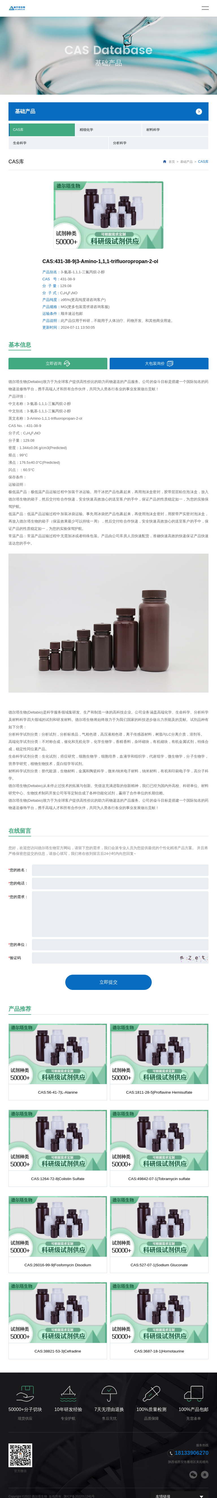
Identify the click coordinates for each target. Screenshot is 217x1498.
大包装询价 (159, 362)
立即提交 (108, 979)
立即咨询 (58, 362)
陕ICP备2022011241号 (79, 1489)
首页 (172, 160)
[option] (108, 214)
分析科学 (120, 142)
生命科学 (20, 142)
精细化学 (86, 129)
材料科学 (153, 129)
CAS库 (18, 129)
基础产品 (186, 160)
